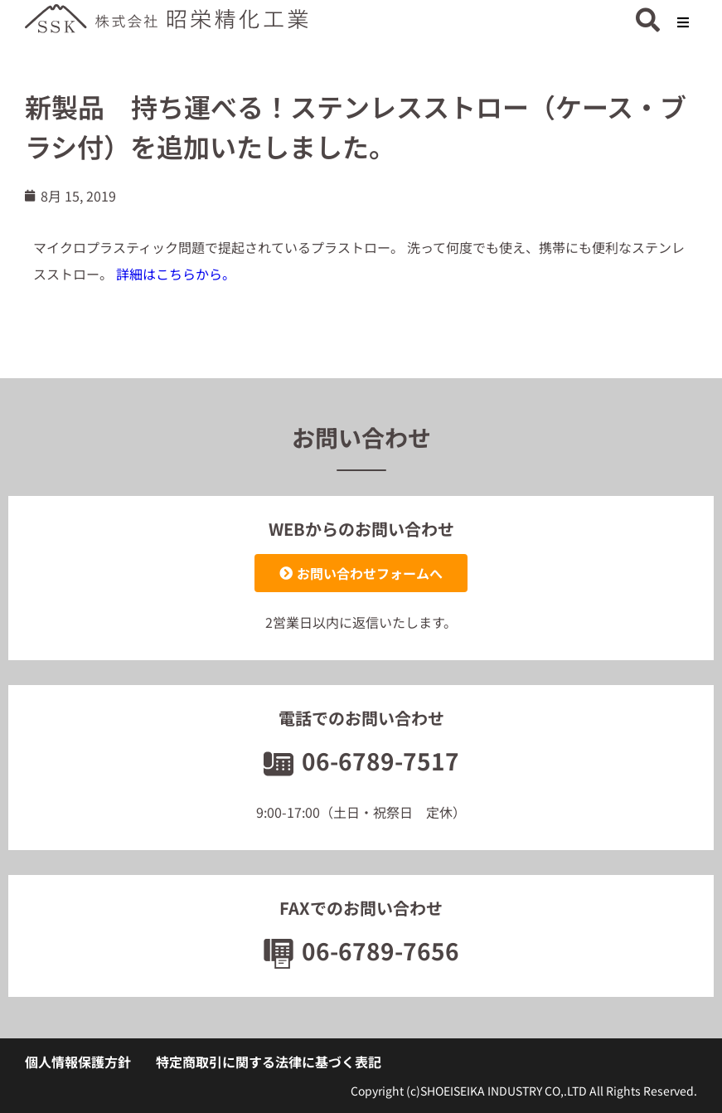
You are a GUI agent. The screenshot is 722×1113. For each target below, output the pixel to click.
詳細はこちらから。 (175, 274)
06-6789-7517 (361, 760)
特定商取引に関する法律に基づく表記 (268, 1062)
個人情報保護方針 (78, 1062)
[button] (682, 22)
